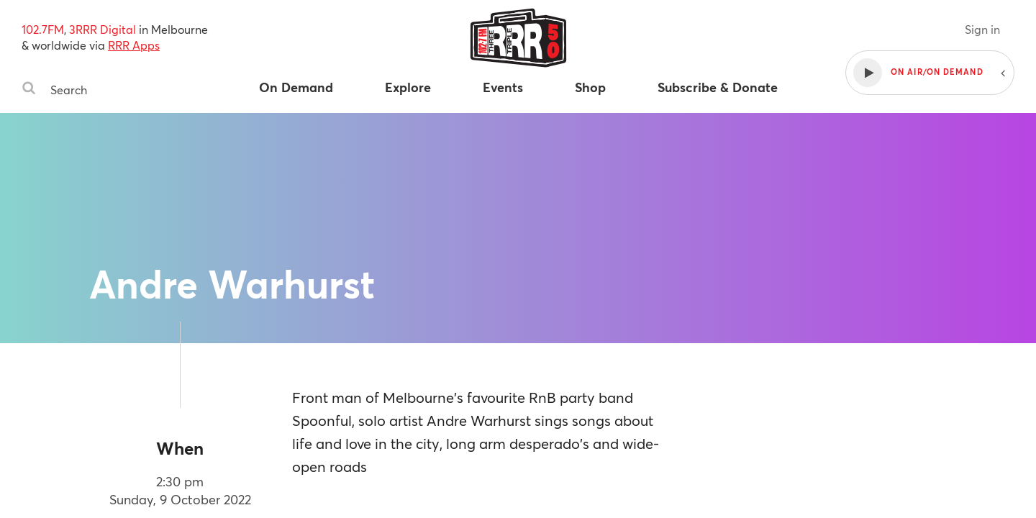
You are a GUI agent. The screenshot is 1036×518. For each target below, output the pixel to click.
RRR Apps (134, 45)
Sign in (982, 29)
